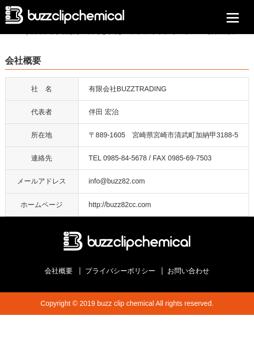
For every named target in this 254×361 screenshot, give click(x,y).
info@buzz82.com (117, 181)
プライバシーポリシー (120, 271)
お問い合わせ (188, 271)
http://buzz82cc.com (120, 205)
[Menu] (232, 17)
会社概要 (59, 271)
